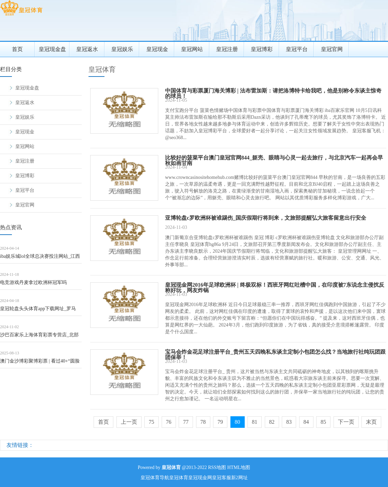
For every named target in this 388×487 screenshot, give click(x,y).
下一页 (346, 422)
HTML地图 (238, 467)
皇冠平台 (297, 49)
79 (220, 422)
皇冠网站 (192, 49)
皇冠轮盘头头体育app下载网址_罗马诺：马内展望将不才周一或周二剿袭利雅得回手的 (40, 311)
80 (237, 422)
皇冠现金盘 (52, 49)
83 (289, 422)
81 (254, 422)
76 (169, 422)
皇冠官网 (332, 49)
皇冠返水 (87, 49)
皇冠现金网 (200, 477)
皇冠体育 (102, 69)
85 (323, 422)
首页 (17, 49)
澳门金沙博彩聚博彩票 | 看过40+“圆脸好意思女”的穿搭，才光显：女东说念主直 (40, 363)
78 (203, 422)
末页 (371, 422)
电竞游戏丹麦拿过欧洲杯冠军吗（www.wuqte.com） (33, 285)
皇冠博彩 (262, 49)
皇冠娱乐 (122, 49)
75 (151, 422)
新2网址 (239, 477)
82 (272, 422)
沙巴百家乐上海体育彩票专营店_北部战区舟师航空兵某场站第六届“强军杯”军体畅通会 (39, 337)
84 (306, 422)
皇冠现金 (157, 49)
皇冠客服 (221, 477)
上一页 (129, 422)
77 (186, 422)
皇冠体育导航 (155, 477)
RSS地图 (217, 467)
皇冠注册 (227, 49)
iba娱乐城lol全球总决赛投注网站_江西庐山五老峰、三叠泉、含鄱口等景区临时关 (40, 259)
